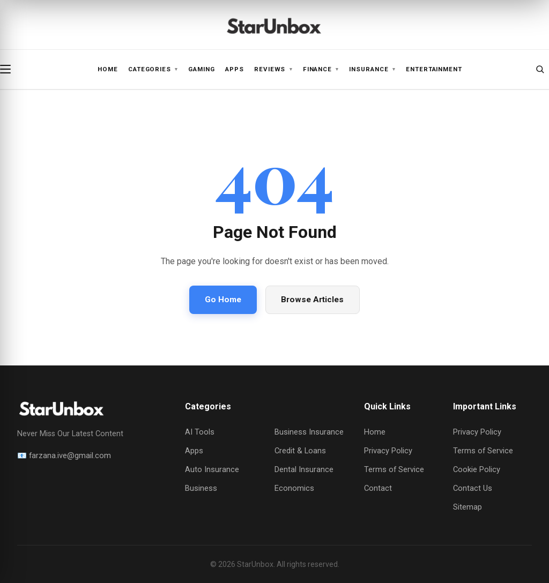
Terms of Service (394, 469)
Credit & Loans (300, 450)
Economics (294, 488)
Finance (321, 69)
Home (108, 69)
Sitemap (467, 507)
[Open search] (540, 69)
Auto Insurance (212, 469)
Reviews (273, 69)
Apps (234, 69)
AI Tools (199, 432)
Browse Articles (312, 299)
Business (201, 488)
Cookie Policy (476, 469)
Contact (378, 488)
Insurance (372, 69)
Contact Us (472, 488)
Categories (153, 69)
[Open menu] (9, 69)
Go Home (223, 299)
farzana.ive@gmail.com (70, 455)
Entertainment (434, 69)
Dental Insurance (303, 469)
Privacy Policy (388, 450)
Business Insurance (309, 432)
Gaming (201, 69)
